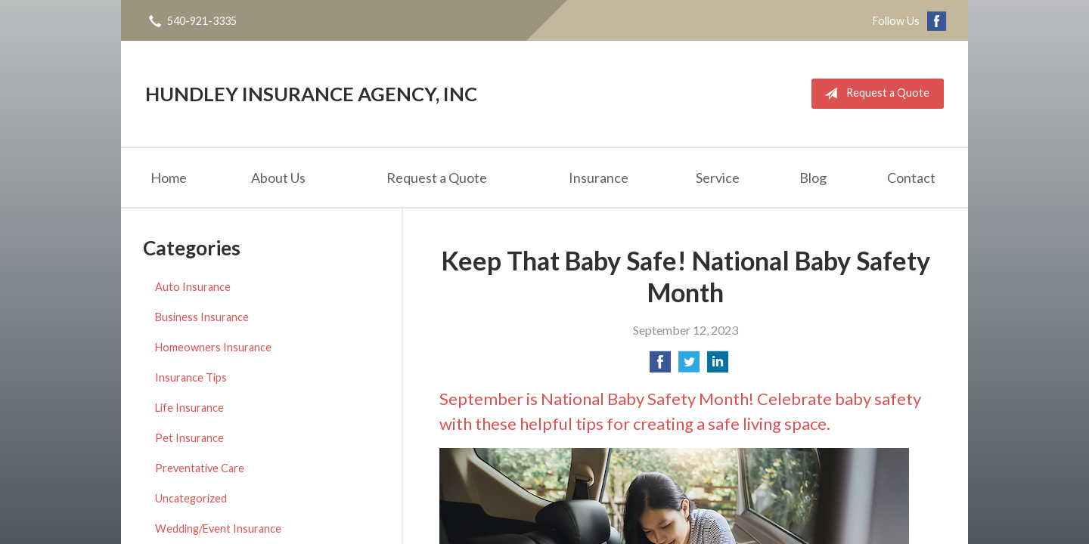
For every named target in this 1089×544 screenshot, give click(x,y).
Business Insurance (202, 317)
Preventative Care (199, 468)
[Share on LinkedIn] (717, 366)
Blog (813, 177)
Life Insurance (189, 407)
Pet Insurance (189, 437)
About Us (278, 177)
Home (168, 177)
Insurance (598, 177)
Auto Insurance (193, 286)
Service (718, 177)
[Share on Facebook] (660, 366)
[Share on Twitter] (689, 366)
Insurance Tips (191, 377)
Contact (911, 177)
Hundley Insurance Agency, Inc (311, 93)
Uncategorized (191, 498)
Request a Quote (873, 94)
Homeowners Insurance (213, 347)
